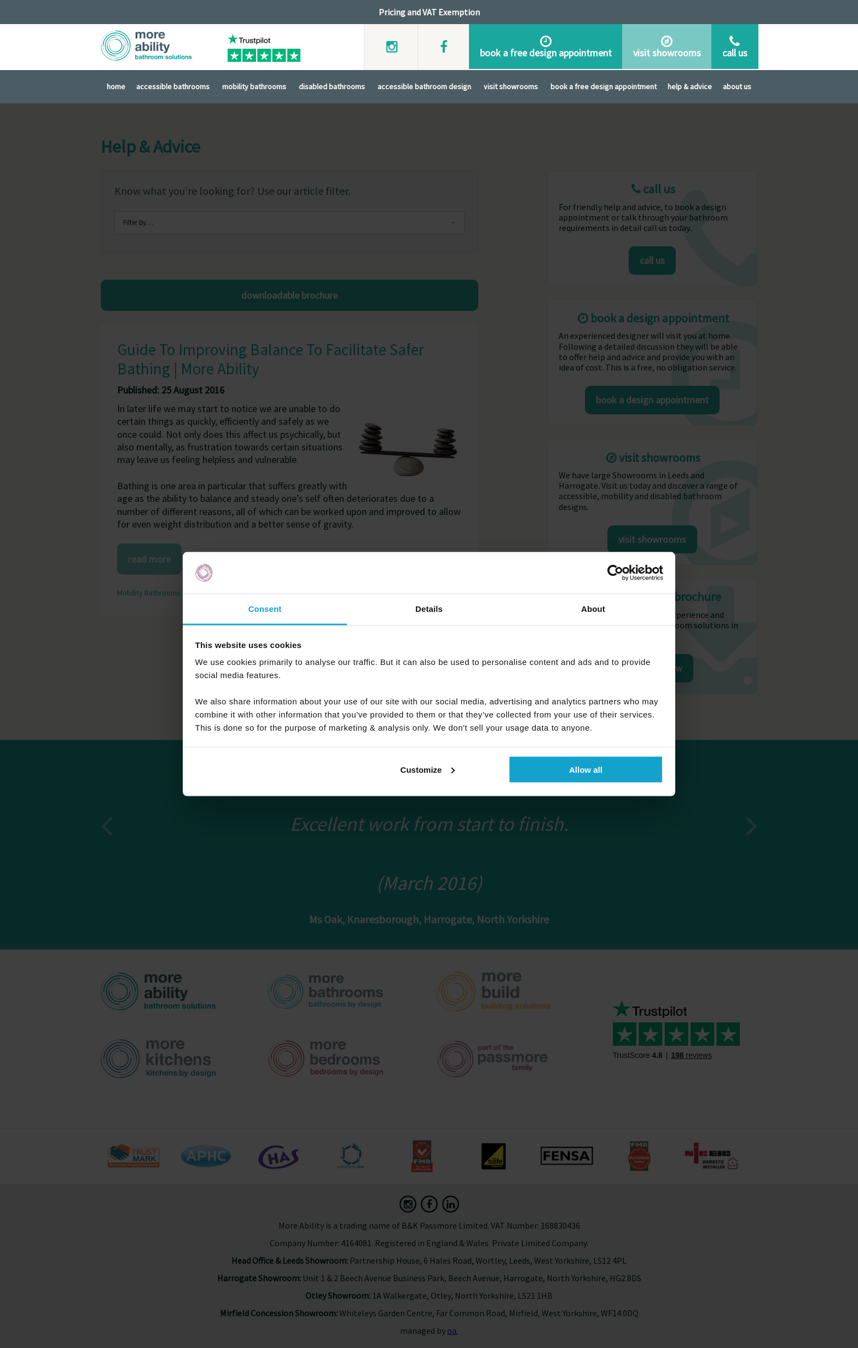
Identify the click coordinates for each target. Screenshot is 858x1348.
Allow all (585, 769)
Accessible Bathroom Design (424, 85)
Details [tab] (429, 609)
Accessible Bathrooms (173, 85)
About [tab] (593, 609)
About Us (737, 85)
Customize (428, 769)
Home (116, 85)
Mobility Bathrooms (254, 85)
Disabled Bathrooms (332, 85)
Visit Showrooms (511, 85)
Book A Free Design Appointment (603, 85)
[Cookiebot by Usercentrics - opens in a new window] (615, 573)
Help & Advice (690, 85)
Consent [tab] (265, 609)
